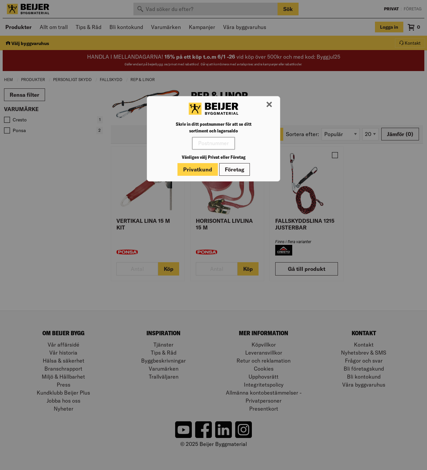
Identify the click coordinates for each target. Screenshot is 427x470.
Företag (234, 169)
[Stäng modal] (269, 104)
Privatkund (197, 169)
